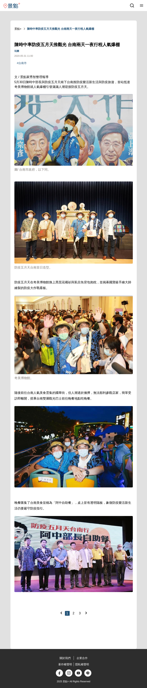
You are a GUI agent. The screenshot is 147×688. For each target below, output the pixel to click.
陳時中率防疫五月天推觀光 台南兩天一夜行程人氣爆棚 (60, 28)
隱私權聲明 (82, 664)
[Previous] (61, 613)
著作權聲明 (65, 664)
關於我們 (65, 658)
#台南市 (22, 63)
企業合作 (82, 658)
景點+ (18, 28)
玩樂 (16, 51)
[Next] (86, 613)
